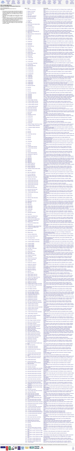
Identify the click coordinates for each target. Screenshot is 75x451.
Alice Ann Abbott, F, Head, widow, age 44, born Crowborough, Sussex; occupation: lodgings (58, 190)
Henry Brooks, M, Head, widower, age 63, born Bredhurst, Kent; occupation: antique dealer (58, 56)
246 (26, 377)
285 (26, 436)
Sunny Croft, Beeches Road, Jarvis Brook (34, 335)
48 (26, 78)
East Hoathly (8, 1)
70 (26, 110)
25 (26, 44)
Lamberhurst (54, 2)
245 (26, 375)
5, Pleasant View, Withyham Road (33, 222)
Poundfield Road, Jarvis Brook (32, 296)
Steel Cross (29, 271)
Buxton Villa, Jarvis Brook (32, 9)
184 (26, 282)
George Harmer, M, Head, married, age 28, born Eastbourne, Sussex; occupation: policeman (58, 390)
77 (26, 121)
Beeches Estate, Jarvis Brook (32, 340)
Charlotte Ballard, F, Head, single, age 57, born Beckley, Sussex (53, 400)
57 (26, 92)
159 (26, 246)
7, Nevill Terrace (30, 121)
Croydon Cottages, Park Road (32, 99)
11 (26, 24)
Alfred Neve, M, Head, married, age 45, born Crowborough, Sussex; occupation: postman (57, 22)
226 (26, 343)
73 (26, 114)
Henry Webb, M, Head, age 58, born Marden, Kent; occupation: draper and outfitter (56, 32)
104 (26, 163)
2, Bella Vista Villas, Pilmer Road (33, 181)
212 (26, 324)
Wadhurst (23, 3)
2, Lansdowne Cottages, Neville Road (34, 125)
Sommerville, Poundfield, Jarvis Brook (34, 326)
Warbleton (34, 3)
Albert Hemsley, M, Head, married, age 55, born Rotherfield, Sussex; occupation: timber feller (58, 331)
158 (26, 245)
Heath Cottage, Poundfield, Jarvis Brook (34, 315)
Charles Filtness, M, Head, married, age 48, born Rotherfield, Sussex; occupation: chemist (57, 44)
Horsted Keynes (44, 2)
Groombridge (49, 1)
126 (26, 197)
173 (26, 267)
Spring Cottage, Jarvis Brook (32, 330)
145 (26, 224)
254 (26, 390)
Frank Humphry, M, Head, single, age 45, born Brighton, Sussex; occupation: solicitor (57, 155)
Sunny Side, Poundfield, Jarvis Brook (33, 331)
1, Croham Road (30, 57)
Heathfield (18, 2)
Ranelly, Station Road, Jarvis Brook (33, 420)
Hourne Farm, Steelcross (32, 268)
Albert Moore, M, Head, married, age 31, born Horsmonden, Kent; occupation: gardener (57, 220)
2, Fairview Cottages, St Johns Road (33, 241)
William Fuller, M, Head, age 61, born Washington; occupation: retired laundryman (56, 328)
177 (26, 272)
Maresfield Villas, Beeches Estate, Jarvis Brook (35, 401)
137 (26, 212)
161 (26, 249)
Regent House (30, 32)
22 (26, 39)
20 (26, 36)
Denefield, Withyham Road (32, 230)
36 (26, 61)
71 (26, 112)
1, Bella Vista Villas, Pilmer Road (33, 180)
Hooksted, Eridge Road (31, 163)
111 (26, 174)
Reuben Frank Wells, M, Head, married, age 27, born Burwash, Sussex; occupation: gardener (58, 245)
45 (26, 75)
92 (26, 146)
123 (26, 192)
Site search (72, 2)
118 (26, 184)
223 (26, 338)
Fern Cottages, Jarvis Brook (32, 288)
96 (26, 152)
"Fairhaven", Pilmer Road (32, 190)
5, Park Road (30, 97)
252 (26, 387)
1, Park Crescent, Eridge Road (32, 154)
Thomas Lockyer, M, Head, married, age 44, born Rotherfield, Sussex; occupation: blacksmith (58, 124)
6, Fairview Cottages (31, 246)
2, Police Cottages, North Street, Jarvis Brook (35, 390)
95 (26, 151)
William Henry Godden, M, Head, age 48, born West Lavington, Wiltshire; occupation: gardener (58, 278)
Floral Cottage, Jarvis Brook (32, 323)
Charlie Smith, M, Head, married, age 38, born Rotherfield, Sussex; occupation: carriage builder (58, 52)
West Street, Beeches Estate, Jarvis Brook (34, 369)
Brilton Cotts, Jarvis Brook (32, 316)
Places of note (72, 3)
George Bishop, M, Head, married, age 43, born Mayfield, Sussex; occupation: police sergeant (58, 15)
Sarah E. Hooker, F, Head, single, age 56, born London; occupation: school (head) (56, 163)
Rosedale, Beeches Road (32, 359)
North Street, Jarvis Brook (32, 389)
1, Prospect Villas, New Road (32, 146)
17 (26, 32)
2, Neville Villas (30, 77)
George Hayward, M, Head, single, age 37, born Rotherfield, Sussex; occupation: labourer (57, 316)
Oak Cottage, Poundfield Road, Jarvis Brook (35, 302)
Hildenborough (39, 2)
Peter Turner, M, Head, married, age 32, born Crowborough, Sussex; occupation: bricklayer (58, 343)
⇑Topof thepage (73, 448)
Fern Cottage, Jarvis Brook (32, 286)
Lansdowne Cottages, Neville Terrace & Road (35, 124)
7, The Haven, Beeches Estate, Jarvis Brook (35, 406)
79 (26, 124)
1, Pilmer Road (30, 209)
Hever (34, 2)
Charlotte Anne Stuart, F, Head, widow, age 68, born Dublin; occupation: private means (57, 420)
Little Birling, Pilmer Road (32, 212)
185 (26, 283)
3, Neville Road (30, 78)
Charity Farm (30, 20)
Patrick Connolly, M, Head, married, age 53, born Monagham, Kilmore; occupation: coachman (58, 244)
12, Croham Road (30, 73)
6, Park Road (30, 98)
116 (26, 181)
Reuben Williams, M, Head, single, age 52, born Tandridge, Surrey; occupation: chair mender (58, 434)
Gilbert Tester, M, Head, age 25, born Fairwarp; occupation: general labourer (55, 337)
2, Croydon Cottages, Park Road (33, 104)
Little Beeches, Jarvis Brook (32, 338)
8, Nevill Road (30, 122)
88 (26, 139)
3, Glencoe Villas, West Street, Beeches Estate (35, 380)
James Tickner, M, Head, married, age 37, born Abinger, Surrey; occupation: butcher (56, 98)
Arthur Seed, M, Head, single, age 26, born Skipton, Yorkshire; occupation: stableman (57, 438)
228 (26, 346)
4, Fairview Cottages (31, 244)
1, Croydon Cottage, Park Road (33, 106)
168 (26, 259)
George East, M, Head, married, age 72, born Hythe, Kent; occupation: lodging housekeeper (58, 217)
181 (26, 278)
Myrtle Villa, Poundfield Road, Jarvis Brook (34, 300)
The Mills (29, 21)
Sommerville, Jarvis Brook (32, 327)
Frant (39, 1)
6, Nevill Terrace (30, 119)
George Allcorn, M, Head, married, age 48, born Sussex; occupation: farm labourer (56, 329)
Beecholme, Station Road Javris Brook (34, 418)
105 (26, 164)
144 (26, 222)
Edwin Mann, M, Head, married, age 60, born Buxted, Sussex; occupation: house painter (57, 326)
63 (26, 99)
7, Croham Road (30, 67)
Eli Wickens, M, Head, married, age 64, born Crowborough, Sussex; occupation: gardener (57, 161)
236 (26, 359)
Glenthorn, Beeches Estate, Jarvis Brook (34, 409)
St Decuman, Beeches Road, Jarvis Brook (34, 352)
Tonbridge (8, 3)
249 (26, 382)
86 (26, 135)
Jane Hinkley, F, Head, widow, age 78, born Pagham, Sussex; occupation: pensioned (57, 101)
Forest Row (28, 1)
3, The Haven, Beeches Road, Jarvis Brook (34, 413)
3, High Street (30, 41)
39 (26, 65)
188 (26, 288)
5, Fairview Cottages (31, 245)
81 (26, 127)
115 (26, 180)
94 (26, 149)
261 (26, 400)
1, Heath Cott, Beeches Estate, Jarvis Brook (35, 311)
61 (26, 97)
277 (26, 422)
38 (26, 64)
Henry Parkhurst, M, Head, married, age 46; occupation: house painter (54, 183)
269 (26, 410)
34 (26, 57)
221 (26, 335)
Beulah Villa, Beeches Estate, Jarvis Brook (34, 427)
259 (26, 397)
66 (26, 104)
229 (26, 347)
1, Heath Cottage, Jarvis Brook (32, 313)
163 (26, 252)
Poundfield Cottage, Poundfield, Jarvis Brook (35, 283)
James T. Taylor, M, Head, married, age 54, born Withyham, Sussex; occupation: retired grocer (58, 246)
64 (26, 101)
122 (26, 190)
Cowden (44, 0)
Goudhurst (44, 1)
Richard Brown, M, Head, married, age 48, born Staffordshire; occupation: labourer (56, 394)
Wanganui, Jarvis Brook (31, 11)
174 (26, 268)
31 (26, 53)
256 (26, 393)
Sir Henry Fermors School (32, 18)
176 (26, 271)
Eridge (18, 1)
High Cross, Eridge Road (31, 172)
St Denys (29, 129)
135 (26, 209)
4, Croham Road (30, 64)
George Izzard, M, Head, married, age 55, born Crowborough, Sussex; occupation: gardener (58, 275)
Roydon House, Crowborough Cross (33, 31)
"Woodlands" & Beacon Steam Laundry (34, 168)
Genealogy (67, 1)
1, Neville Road (30, 76)
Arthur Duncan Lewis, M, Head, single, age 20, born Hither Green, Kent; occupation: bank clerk (58, 76)
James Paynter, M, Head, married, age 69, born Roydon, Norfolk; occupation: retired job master (58, 31)
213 (26, 326)
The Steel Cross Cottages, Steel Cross (34, 277)
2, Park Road (30, 94)
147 (26, 227)
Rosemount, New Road (31, 85)
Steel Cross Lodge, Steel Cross (33, 278)
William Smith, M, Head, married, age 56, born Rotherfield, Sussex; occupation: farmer (57, 282)
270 (26, 411)
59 (26, 95)
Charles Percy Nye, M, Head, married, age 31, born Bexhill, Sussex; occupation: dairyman (57, 38)
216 (26, 329)
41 (26, 68)
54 (26, 87)
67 (26, 106)
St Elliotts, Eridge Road (31, 167)
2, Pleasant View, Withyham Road (33, 227)
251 (26, 385)
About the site (72, 0)
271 (26, 413)
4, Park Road (30, 96)
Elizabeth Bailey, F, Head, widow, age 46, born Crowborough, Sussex (54, 107)
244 (26, 373)
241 (26, 368)
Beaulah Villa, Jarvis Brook (32, 341)
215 (26, 328)
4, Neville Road (30, 80)
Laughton (59, 2)
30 (26, 52)
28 (26, 49)
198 (26, 302)
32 (26, 54)
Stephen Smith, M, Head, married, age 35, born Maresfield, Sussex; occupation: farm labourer (58, 279)
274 (26, 418)
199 (26, 303)
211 (26, 323)
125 (26, 195)
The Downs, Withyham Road (32, 234)
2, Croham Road (30, 59)
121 (26, 189)
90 (26, 143)
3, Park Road (30, 95)
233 (26, 354)
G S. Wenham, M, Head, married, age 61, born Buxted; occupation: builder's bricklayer (57, 300)
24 (26, 43)
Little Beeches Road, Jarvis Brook (33, 337)
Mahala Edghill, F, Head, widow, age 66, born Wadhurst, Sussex (53, 113)
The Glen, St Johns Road (32, 259)
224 (26, 340)
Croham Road (30, 56)
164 (26, 253)
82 (26, 129)
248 (26, 380)
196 (26, 299)
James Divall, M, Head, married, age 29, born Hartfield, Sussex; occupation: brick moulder (57, 65)
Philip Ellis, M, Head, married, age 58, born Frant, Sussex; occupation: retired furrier (56, 421)
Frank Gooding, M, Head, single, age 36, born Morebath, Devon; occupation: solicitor (57, 64)
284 (26, 434)
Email (72, 1)
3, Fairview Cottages (31, 243)
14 (26, 28)
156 (26, 243)
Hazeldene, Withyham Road (32, 217)
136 (26, 210)
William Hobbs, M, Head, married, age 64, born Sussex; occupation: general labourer (57, 347)
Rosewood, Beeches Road (32, 361)
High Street (29, 36)
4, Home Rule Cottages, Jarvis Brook (33, 290)
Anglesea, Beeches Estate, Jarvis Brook (34, 328)
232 (26, 352)
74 (26, 116)
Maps (67, 3)
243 (26, 371)
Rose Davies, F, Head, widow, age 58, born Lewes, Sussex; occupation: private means (57, 146)
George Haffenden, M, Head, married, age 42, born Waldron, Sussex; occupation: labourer (57, 344)
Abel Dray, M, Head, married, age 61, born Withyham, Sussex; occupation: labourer (56, 249)
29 (26, 50)
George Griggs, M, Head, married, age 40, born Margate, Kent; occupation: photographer (57, 327)
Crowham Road (30, 52)
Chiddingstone (39, 0)
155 (26, 241)
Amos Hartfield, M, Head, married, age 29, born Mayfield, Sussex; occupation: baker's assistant (58, 95)
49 (26, 80)
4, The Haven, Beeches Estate (32, 415)
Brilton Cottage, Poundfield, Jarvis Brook (34, 320)
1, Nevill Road (30, 75)
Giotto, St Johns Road (31, 253)
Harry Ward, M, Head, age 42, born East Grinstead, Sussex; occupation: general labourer (57, 308)
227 (26, 344)
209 (26, 320)
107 (26, 167)
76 (26, 119)
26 (26, 46)
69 (26, 109)
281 (26, 429)
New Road (29, 87)
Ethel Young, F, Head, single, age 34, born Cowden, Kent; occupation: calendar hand (57, 114)
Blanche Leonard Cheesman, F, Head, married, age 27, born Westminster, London (56, 154)
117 (26, 183)
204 (26, 311)
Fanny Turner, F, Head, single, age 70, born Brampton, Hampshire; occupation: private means (58, 252)
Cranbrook (49, 0)
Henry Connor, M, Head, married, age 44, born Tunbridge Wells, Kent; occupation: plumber (58, 334)
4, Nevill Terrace (30, 116)
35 (26, 59)
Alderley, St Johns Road (31, 251)
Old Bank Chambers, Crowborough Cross (34, 33)
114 (26, 178)
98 (26, 155)
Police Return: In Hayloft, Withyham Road (34, 438)
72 (26, 113)
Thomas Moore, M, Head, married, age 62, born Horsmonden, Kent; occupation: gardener (57, 227)
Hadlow (54, 1)
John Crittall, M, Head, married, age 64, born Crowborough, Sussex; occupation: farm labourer (58, 393)
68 (26, 107)
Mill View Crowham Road (32, 53)
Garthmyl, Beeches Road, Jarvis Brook (34, 334)
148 (26, 228)
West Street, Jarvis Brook (32, 366)
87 (26, 137)
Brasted (13, 0)
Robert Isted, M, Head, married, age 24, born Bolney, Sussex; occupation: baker (56, 132)
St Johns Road (30, 249)
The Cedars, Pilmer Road (32, 178)
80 (26, 125)
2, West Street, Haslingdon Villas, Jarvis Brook (35, 368)
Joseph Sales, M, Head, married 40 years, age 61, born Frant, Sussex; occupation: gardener (58, 180)
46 (26, 76)
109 (26, 170)
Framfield (34, 1)
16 (26, 31)
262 (26, 401)
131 (26, 204)
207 (26, 316)
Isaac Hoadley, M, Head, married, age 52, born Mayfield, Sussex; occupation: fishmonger (57, 49)
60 (26, 96)
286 (26, 438)
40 (26, 67)
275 (26, 420)
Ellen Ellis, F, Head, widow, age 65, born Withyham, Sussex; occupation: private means (57, 30)
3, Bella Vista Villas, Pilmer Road (33, 183)
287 (26, 439)
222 (26, 337)
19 (26, 35)
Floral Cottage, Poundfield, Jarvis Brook (34, 324)
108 (26, 168)
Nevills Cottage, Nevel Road (32, 107)
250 (26, 383)
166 (26, 256)
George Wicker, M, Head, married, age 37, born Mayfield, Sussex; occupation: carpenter (57, 340)
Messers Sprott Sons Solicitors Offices (34, 24)
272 (26, 415)
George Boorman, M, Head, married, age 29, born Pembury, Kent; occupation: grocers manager (58, 68)
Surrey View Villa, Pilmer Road (32, 189)
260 (26, 399)
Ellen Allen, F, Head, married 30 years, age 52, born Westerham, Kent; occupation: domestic (58, 368)
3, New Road (30, 141)
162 (26, 251)
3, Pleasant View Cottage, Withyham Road (34, 226)
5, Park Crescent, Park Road (32, 109)
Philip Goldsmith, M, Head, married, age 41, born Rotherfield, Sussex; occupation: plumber (58, 25)
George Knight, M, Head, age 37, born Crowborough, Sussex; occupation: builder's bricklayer (58, 303)
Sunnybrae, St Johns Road (32, 255)
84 (26, 132)
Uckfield (18, 3)
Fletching (23, 1)
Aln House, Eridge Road (31, 174)
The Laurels (29, 155)
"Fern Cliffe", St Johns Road (32, 248)
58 (26, 94)
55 (26, 89)
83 (26, 131)
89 (26, 141)
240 (26, 366)
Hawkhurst (13, 2)
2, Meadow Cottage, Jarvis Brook (33, 305)
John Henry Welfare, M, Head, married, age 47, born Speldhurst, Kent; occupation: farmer (57, 167)
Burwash (18, 0)
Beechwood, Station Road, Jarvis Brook (34, 421)
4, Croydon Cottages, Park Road (33, 101)
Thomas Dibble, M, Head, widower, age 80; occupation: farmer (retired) (54, 268)
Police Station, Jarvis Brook (32, 15)
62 (26, 98)
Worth (54, 3)
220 (26, 334)
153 (26, 237)
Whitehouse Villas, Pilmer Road (33, 197)
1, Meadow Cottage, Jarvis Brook (33, 303)
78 (26, 122)
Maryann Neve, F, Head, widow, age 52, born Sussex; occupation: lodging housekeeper (57, 221)
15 (26, 30)
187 (26, 286)
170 (26, 262)
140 (26, 217)
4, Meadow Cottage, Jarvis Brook (33, 308)
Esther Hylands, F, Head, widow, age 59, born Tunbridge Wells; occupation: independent (57, 210)
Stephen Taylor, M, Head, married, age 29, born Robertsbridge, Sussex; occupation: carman (58, 399)
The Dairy (29, 38)
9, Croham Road (30, 68)
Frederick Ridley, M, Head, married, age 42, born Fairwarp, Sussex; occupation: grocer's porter (58, 356)
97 (26, 154)
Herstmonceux (29, 2)
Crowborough (54, 0)
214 (26, 327)
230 (26, 349)
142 (26, 220)
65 (26, 102)
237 (26, 361)
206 (26, 315)
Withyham (49, 3)
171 (26, 264)
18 (26, 33)
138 (26, 214)
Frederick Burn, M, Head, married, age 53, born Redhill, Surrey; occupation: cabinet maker (57, 53)
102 (26, 161)
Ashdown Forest (8, 0)
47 (26, 77)
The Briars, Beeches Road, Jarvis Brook (34, 357)
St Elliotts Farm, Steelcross (32, 262)
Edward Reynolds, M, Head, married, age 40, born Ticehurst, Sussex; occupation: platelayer (58, 323)
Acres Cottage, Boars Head (32, 279)
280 (26, 427)
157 (26, 244)
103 (26, 162)
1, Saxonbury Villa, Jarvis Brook (33, 347)
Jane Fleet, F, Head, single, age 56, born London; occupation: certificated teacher (56, 272)
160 (26, 248)
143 (26, 221)
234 (26, 356)
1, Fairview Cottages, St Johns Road (33, 239)
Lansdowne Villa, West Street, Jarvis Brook (34, 375)
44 (26, 73)
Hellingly (23, 2)
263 (26, 403)
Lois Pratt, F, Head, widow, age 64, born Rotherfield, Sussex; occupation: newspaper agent (58, 21)
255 (26, 392)
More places (59, 3)
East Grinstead (60, 0)
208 (26, 318)
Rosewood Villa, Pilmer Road (32, 187)
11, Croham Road (30, 71)
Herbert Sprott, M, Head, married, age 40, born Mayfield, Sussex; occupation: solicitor (57, 175)
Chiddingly (33, 0)
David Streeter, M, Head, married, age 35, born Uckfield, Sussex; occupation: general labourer (58, 226)
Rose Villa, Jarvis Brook (31, 344)
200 (26, 305)
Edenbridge (13, 1)
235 (26, 357)
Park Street (29, 113)
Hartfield (8, 2)
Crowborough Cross (31, 28)
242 (26, 369)
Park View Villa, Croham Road (32, 63)
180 (26, 277)
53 (26, 85)
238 (26, 363)
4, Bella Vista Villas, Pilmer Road (33, 184)
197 (26, 300)
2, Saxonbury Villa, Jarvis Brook (33, 346)
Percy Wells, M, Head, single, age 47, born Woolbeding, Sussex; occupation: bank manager (58, 35)
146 (26, 226)
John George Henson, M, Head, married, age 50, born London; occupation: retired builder (57, 253)
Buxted (24, 0)
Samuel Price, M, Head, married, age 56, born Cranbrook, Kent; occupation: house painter (57, 162)
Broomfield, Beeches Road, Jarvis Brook (34, 349)
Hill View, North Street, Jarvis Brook (33, 393)
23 (26, 41)
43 (26, 71)
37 (26, 63)
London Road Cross (31, 46)
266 (26, 406)
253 (26, 389)
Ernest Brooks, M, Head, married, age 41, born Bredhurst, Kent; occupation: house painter (57, 259)
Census (67, 0)
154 (26, 239)
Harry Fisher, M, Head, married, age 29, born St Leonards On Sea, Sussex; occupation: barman (58, 110)
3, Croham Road (30, 61)
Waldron (29, 3)
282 (26, 431)
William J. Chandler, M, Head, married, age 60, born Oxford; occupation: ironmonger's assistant (58, 96)
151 (26, 234)
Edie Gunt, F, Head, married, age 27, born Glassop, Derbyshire (53, 121)
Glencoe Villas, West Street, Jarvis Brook (34, 382)
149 (26, 230)
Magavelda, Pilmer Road (31, 175)
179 (26, 275)
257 (26, 394)
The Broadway (30, 25)
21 (26, 38)
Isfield (49, 2)
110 (26, 172)
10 (26, 22)
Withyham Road (30, 221)
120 (26, 187)
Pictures (67, 2)
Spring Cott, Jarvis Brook (31, 329)
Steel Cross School (31, 272)
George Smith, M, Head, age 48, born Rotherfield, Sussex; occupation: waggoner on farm (57, 283)
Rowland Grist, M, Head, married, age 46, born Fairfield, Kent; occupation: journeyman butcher (58, 77)
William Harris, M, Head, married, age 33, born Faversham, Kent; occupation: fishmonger (57, 151)
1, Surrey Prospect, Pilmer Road (33, 192)
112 (26, 175)
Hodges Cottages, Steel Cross (32, 274)
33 (26, 56)
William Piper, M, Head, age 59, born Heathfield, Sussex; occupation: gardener (56, 354)
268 (26, 409)
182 (26, 279)
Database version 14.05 (10, 444)
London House (30, 39)
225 (26, 341)
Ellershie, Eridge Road (31, 164)
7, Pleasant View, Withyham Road (33, 220)
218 (26, 331)
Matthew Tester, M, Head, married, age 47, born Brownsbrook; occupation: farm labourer (57, 382)
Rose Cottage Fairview (31, 237)
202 (26, 308)
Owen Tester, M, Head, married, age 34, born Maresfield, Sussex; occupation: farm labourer (58, 330)
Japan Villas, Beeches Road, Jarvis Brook (34, 356)
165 (26, 255)
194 (26, 296)
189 (26, 290)
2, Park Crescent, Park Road (32, 152)
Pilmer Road (29, 195)
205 (26, 313)
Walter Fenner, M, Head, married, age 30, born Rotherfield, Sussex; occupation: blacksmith (58, 94)
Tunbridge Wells (13, 3)
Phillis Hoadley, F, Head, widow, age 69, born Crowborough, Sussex (54, 410)
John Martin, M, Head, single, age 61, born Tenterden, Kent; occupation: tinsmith (56, 431)
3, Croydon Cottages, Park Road (33, 102)
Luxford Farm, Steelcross (32, 267)
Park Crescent (30, 112)
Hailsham (59, 1)
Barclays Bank (30, 43)
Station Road (30, 14)
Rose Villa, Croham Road (32, 65)
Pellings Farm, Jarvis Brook (32, 282)
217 (26, 330)
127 (26, 199)
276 (26, 421)
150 (26, 232)
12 (26, 25)
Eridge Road (30, 161)
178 (26, 274)
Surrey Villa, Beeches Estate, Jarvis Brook (34, 399)
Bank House (29, 35)
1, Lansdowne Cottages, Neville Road (34, 127)
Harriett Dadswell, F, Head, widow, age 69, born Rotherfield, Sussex (54, 411)
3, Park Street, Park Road (32, 114)
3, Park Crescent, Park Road (32, 110)
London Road (30, 44)
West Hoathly (44, 3)
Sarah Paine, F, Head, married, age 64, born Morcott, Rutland (53, 75)
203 (26, 309)
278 (26, 424)
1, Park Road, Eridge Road (32, 92)
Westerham (39, 3)
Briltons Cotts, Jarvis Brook (32, 318)
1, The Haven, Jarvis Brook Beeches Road (34, 410)
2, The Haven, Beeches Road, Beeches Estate (35, 411)
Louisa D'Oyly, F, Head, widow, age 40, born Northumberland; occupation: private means (57, 256)
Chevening (28, 0)
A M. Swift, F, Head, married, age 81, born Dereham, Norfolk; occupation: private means (57, 97)
